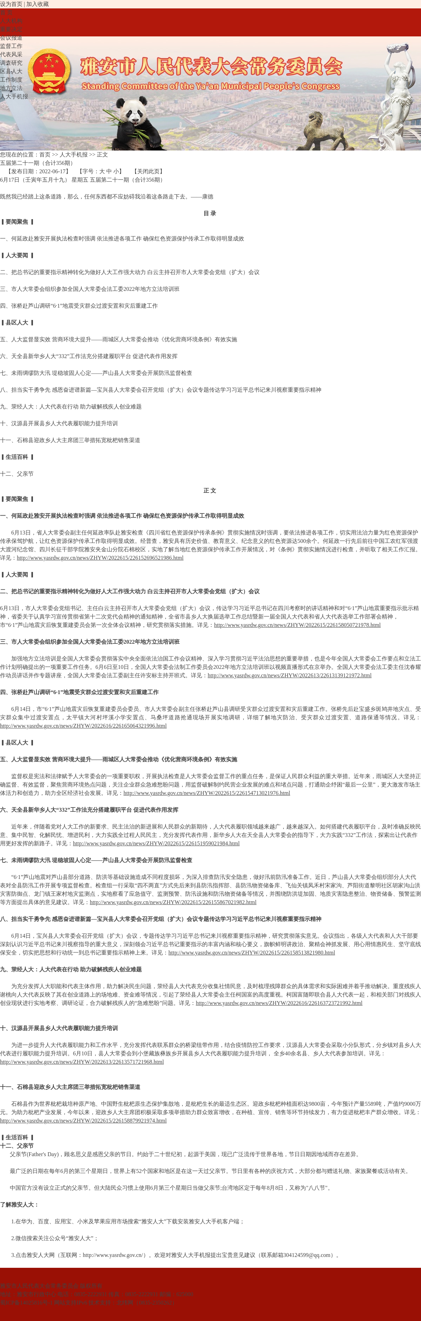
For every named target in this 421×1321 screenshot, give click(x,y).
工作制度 (11, 80)
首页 (45, 155)
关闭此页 (148, 171)
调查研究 (11, 63)
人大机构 (11, 21)
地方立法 (11, 88)
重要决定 (11, 29)
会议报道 (11, 38)
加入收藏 (37, 4)
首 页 (6, 12)
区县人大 (11, 71)
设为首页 (11, 4)
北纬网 (124, 1303)
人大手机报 (14, 96)
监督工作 (11, 46)
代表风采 (11, 54)
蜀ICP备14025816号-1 (26, 1303)
